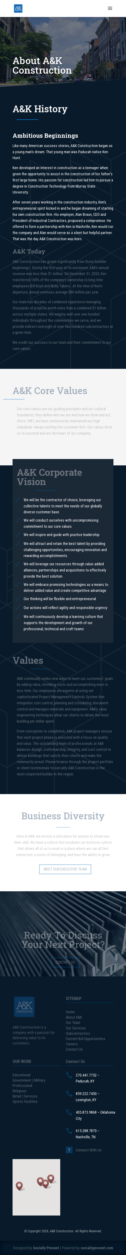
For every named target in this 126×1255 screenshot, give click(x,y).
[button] (21, 1186)
